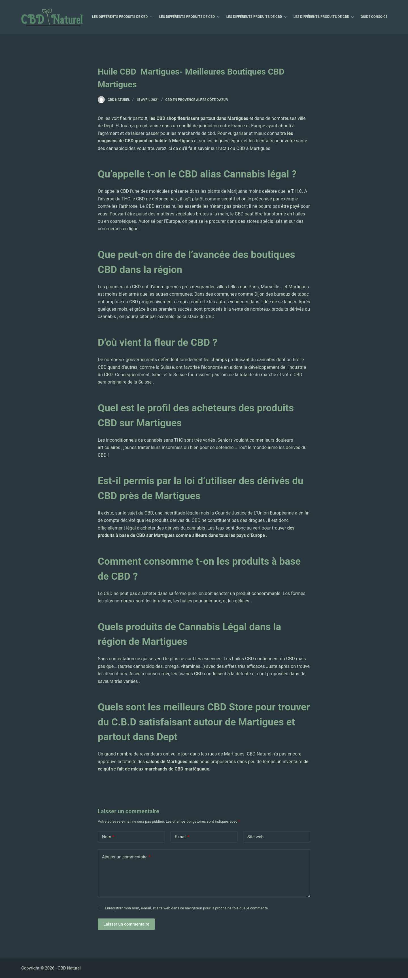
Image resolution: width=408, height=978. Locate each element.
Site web (255, 836)
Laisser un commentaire (126, 924)
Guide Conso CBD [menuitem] (378, 17)
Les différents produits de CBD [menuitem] (123, 17)
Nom (108, 837)
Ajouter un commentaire (126, 857)
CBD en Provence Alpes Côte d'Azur (196, 100)
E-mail (182, 837)
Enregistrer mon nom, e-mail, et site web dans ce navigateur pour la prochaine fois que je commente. (187, 908)
